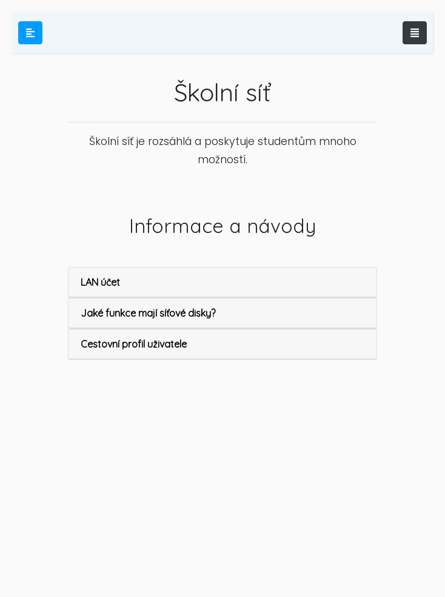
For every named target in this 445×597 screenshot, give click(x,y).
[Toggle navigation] (415, 32)
